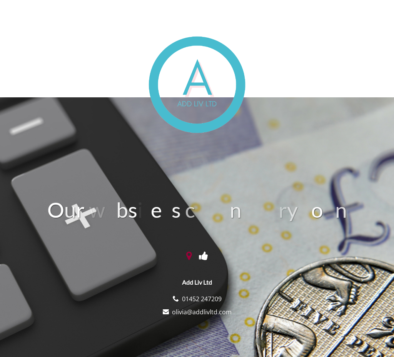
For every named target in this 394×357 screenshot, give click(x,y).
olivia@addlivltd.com (202, 312)
